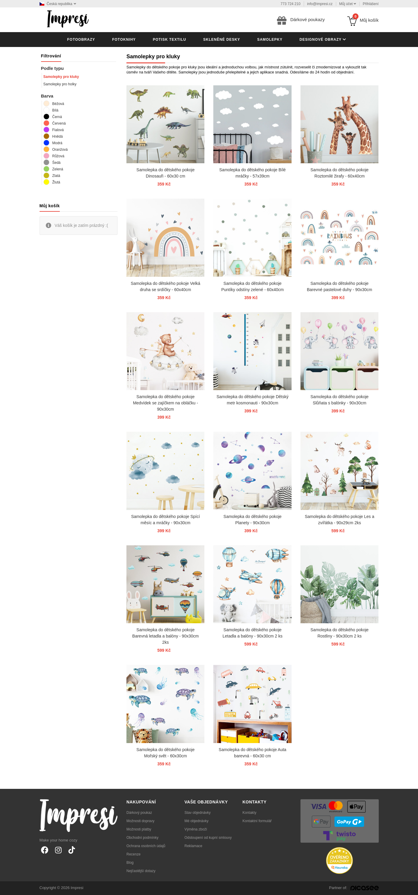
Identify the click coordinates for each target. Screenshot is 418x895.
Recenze (133, 854)
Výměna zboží (195, 829)
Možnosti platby (138, 829)
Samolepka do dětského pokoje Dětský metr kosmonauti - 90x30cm (253, 399)
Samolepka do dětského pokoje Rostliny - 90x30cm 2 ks (340, 632)
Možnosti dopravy (140, 821)
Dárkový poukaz (139, 813)
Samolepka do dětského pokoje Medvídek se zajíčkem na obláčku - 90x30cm (165, 403)
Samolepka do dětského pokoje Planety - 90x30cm (252, 519)
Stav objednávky (197, 813)
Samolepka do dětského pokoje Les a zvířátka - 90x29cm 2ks (339, 519)
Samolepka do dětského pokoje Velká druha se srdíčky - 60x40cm (165, 286)
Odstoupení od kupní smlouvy (208, 838)
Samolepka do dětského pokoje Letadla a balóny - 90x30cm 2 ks (253, 632)
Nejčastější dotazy (140, 871)
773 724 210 (290, 4)
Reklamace (193, 846)
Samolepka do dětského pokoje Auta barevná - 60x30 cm (252, 752)
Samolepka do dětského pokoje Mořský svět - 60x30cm (166, 752)
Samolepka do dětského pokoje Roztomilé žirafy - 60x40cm (340, 172)
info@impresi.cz (320, 4)
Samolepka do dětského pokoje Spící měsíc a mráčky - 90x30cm (165, 519)
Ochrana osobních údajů (145, 846)
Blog (130, 863)
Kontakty (249, 813)
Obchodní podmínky (142, 838)
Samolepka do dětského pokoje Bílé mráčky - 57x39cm (252, 172)
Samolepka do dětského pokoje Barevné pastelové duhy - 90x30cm (339, 286)
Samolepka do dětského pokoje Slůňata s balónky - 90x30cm (340, 399)
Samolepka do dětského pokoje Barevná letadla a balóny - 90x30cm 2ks (165, 636)
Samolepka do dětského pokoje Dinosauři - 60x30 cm (166, 172)
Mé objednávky (196, 821)
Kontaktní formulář (257, 821)
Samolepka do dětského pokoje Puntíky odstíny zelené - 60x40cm (252, 286)
